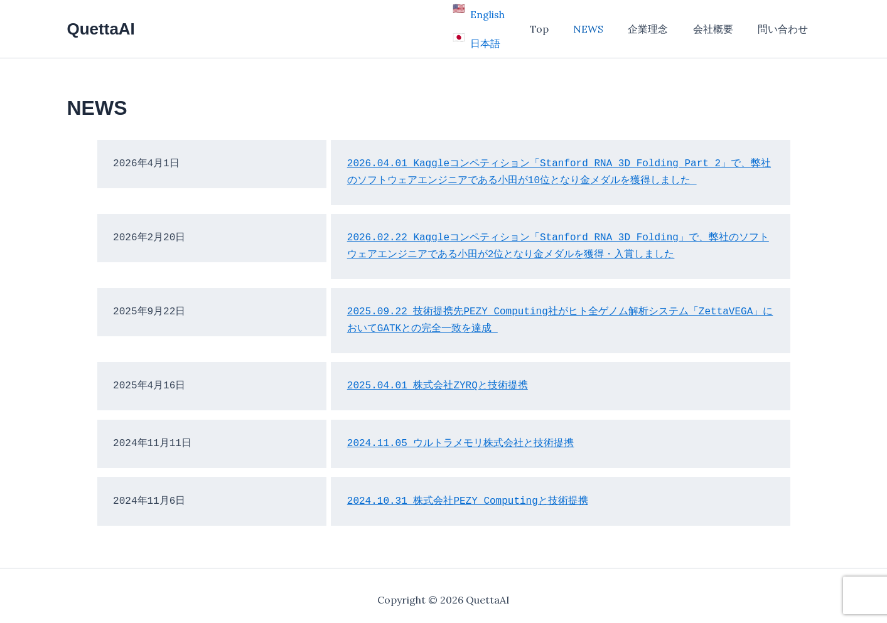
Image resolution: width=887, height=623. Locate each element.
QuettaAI (101, 24)
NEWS (604, 25)
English (510, 17)
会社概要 (720, 25)
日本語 (508, 33)
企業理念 (660, 25)
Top (560, 25)
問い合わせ (785, 25)
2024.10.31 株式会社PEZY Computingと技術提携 (467, 493)
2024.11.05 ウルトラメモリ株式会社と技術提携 (460, 436)
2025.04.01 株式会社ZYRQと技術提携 (437, 378)
